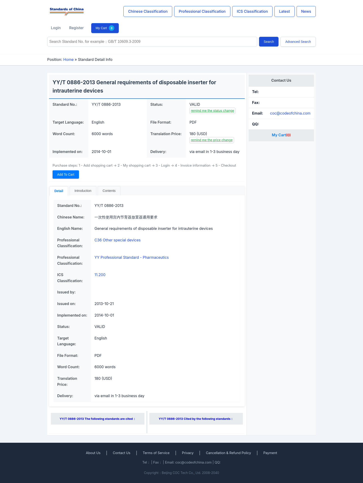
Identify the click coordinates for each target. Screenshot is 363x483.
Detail (58, 191)
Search (269, 42)
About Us (93, 453)
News (306, 11)
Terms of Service (156, 453)
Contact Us (121, 453)
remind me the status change (212, 110)
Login (56, 27)
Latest (284, 11)
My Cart (105, 28)
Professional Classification (202, 11)
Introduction (83, 191)
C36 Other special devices (117, 240)
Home (68, 59)
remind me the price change (211, 140)
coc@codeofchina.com (290, 113)
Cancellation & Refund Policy (228, 453)
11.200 (100, 274)
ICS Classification (252, 11)
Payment (270, 453)
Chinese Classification (148, 11)
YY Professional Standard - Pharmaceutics (131, 257)
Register (76, 27)
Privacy (188, 453)
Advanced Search (298, 42)
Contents (109, 191)
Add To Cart (65, 174)
